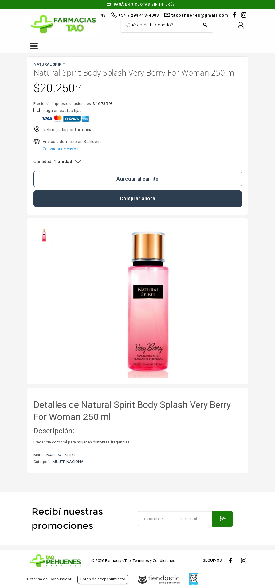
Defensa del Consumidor (49, 579)
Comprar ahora (137, 198)
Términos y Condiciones (154, 560)
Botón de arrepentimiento (102, 579)
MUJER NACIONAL (69, 461)
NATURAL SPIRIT (61, 455)
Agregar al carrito (137, 179)
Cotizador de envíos (60, 148)
